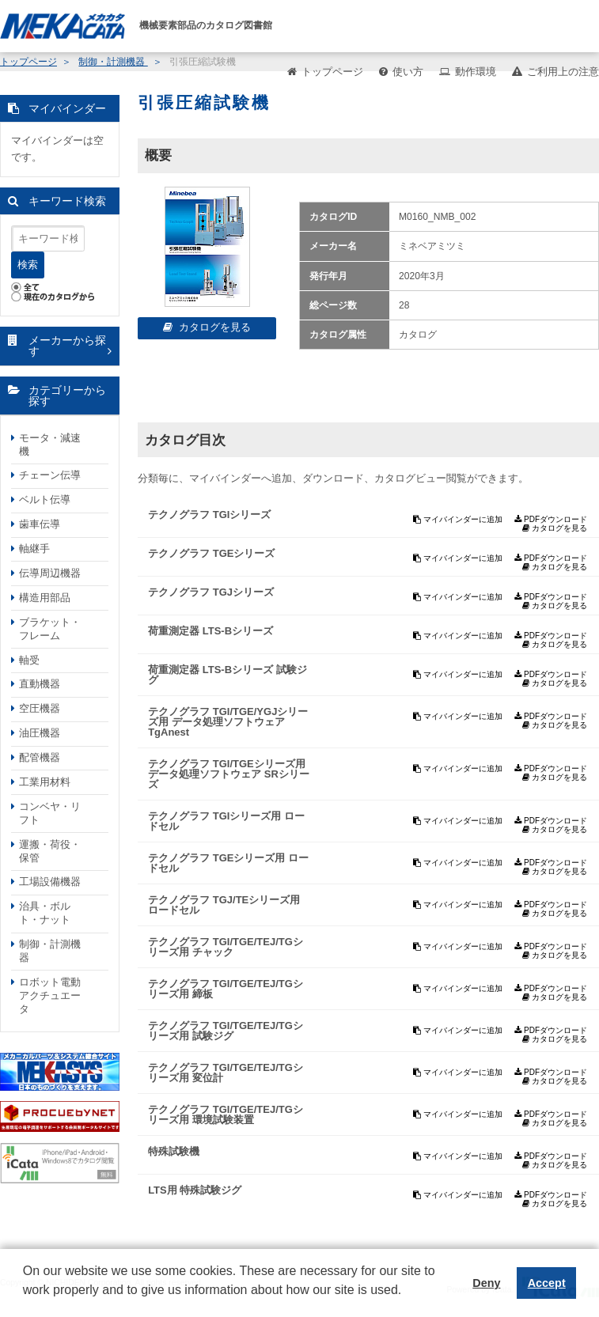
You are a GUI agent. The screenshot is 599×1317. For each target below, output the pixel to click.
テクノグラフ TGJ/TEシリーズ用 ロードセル (224, 905)
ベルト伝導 (44, 499)
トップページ (332, 72)
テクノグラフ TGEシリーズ (211, 553)
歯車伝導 (39, 524)
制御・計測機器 (50, 950)
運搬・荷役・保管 (50, 851)
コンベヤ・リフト (50, 813)
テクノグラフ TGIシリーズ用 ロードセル (226, 821)
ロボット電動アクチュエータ (50, 995)
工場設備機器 (50, 881)
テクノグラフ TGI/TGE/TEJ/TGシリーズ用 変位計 (225, 1073)
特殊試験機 (173, 1151)
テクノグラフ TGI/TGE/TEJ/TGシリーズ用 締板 (225, 989)
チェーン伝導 (50, 475)
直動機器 (39, 684)
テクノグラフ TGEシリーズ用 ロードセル (228, 863)
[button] (25, 1302)
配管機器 (39, 757)
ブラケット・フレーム (50, 628)
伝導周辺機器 (50, 573)
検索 (27, 265)
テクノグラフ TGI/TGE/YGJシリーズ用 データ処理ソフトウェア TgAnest (228, 722)
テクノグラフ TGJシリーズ (211, 592)
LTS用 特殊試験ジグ (194, 1190)
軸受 (29, 660)
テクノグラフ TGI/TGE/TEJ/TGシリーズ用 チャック (225, 947)
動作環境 (475, 72)
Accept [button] (547, 1283)
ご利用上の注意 (563, 72)
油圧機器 (39, 733)
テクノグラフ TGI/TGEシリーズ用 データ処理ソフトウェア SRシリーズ (228, 774)
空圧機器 (39, 708)
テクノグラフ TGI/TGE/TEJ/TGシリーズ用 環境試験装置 (225, 1114)
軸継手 (34, 548)
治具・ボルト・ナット (44, 912)
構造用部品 (44, 598)
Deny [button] (486, 1283)
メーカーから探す (67, 346)
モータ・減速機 (50, 444)
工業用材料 (44, 782)
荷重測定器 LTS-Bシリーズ (210, 631)
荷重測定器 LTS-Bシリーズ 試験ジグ (227, 675)
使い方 (407, 72)
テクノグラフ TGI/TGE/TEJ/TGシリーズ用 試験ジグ (225, 1031)
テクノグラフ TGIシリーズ (209, 514)
